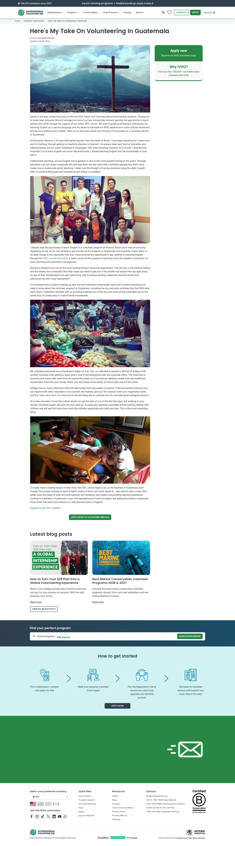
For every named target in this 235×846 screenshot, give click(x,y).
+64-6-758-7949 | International (161, 800)
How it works (111, 12)
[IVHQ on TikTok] (42, 816)
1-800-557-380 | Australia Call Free (162, 811)
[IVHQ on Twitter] (48, 816)
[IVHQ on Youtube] (59, 816)
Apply (195, 12)
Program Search (87, 800)
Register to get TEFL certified (45, 508)
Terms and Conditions (123, 807)
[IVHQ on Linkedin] (54, 816)
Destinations (55, 12)
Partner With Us (119, 815)
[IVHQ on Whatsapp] (65, 816)
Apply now (90, 517)
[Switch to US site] (33, 803)
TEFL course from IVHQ (55, 258)
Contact (181, 12)
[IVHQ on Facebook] (31, 816)
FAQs (81, 807)
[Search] (163, 12)
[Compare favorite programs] (169, 12)
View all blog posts (44, 608)
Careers (116, 803)
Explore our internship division (190, 837)
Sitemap (116, 819)
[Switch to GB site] (48, 803)
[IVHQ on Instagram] (37, 816)
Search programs (190, 636)
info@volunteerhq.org (156, 796)
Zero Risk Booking (87, 803)
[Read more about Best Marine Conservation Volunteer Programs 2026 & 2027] (121, 572)
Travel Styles (91, 12)
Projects (72, 12)
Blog (114, 800)
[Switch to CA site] (56, 803)
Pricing (127, 12)
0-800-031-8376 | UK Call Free (160, 807)
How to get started (117, 656)
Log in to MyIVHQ (86, 815)
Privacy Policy (118, 811)
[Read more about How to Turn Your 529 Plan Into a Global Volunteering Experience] (59, 572)
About (140, 12)
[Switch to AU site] (41, 803)
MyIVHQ (209, 12)
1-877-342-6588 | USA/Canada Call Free (165, 803)
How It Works (85, 796)
